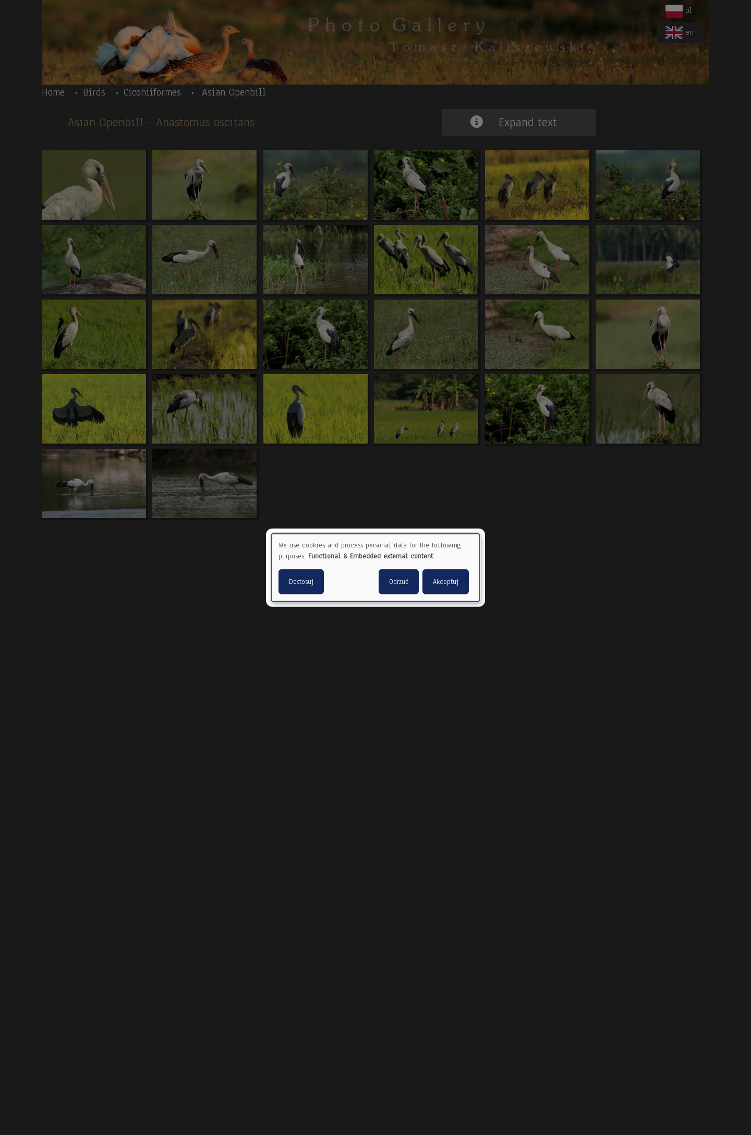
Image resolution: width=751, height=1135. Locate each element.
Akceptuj (445, 582)
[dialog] (375, 567)
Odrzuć (398, 582)
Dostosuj (301, 582)
